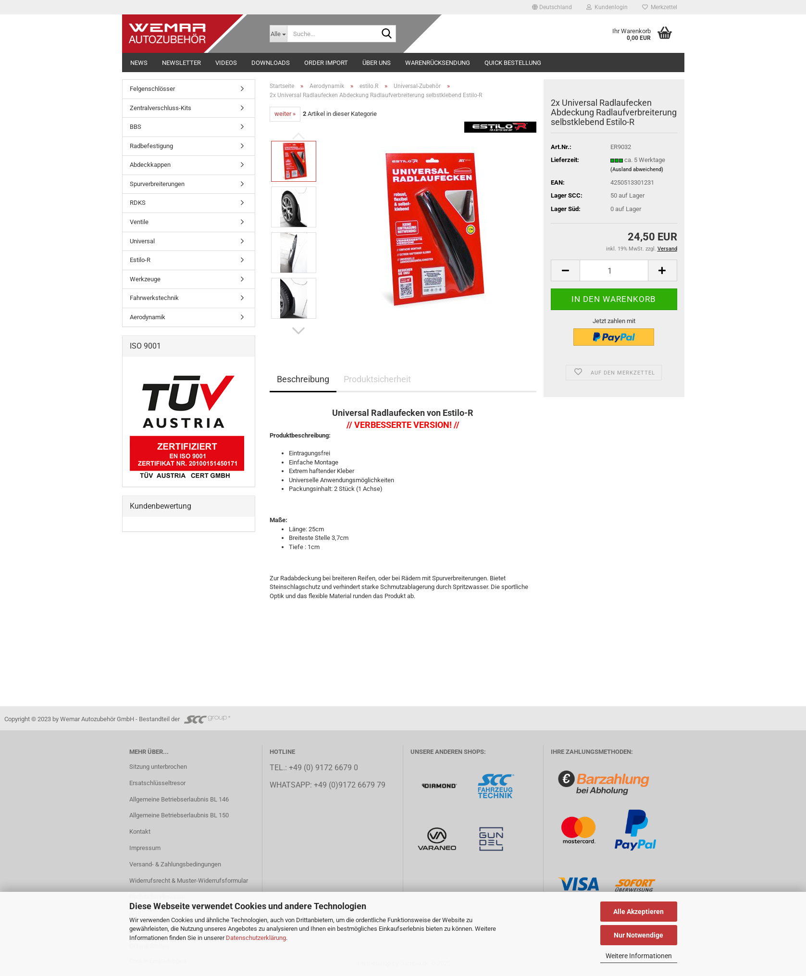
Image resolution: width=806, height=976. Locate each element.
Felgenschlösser (152, 88)
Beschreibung (303, 379)
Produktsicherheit (377, 379)
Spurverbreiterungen (157, 184)
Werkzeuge (145, 279)
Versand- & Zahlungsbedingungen (175, 864)
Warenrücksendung (437, 62)
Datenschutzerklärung (256, 937)
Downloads (270, 62)
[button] (552, 7)
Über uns (376, 62)
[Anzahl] (614, 270)
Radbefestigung (151, 146)
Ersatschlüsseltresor (157, 783)
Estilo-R (140, 259)
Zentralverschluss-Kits (160, 108)
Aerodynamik (147, 317)
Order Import (326, 62)
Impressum (145, 847)
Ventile (139, 221)
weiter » (285, 113)
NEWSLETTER (181, 62)
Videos (226, 62)
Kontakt (139, 831)
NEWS (139, 62)
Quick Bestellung (512, 62)
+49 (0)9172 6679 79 (349, 785)
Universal (142, 241)
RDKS (138, 202)
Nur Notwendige (638, 935)
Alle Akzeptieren (638, 911)
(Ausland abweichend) (636, 169)
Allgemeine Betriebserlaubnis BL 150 (179, 815)
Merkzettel (659, 7)
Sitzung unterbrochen (158, 766)
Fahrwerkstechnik (154, 297)
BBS (135, 126)
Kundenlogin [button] (607, 7)
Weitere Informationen (639, 956)
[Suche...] (278, 33)
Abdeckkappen (150, 164)
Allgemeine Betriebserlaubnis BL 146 (179, 799)
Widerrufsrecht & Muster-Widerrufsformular (188, 880)
